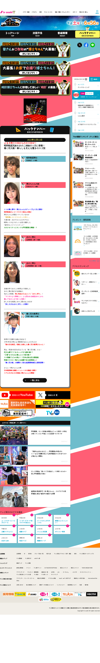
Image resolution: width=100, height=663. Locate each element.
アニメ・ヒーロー (48, 12)
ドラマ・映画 (26, 12)
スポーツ (75, 12)
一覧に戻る (34, 380)
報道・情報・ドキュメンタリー (62, 12)
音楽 (40, 12)
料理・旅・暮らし (83, 12)
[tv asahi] (8, 12)
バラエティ (34, 12)
